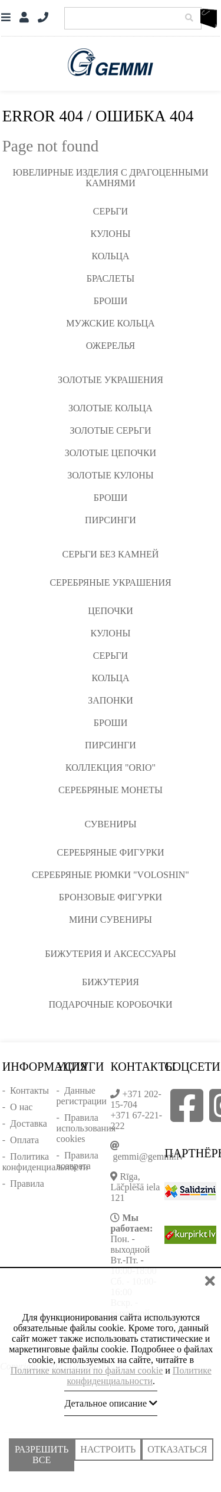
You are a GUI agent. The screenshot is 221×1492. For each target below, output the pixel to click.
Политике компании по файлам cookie (87, 1371)
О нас (21, 1107)
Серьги (110, 211)
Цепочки (110, 611)
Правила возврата (77, 1160)
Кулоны (111, 234)
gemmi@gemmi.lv (148, 1156)
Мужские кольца (110, 323)
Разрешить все (41, 1455)
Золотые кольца (110, 408)
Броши (111, 301)
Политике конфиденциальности (139, 1376)
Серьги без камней (110, 554)
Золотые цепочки (110, 453)
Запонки (110, 700)
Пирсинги (110, 520)
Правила (27, 1184)
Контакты (29, 1090)
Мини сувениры (110, 920)
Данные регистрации (82, 1095)
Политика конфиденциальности (45, 1161)
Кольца (110, 256)
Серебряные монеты (110, 790)
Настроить (108, 1450)
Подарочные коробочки (110, 1004)
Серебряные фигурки (110, 852)
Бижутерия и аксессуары (110, 954)
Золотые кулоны (110, 475)
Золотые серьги (110, 430)
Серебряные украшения (110, 582)
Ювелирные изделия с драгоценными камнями (111, 177)
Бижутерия (110, 982)
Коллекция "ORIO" (110, 767)
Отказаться (177, 1450)
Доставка (28, 1123)
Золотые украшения (110, 380)
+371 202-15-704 (135, 1099)
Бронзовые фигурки (110, 897)
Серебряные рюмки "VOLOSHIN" (110, 875)
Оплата (24, 1140)
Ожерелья (111, 346)
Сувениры (110, 824)
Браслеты (110, 278)
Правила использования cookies (86, 1128)
